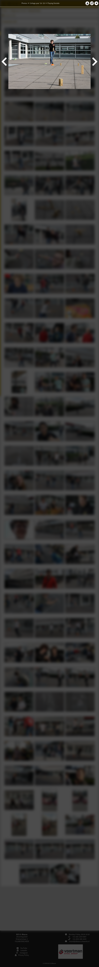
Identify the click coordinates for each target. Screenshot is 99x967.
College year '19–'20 (37, 3)
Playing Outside (53, 3)
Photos (24, 3)
